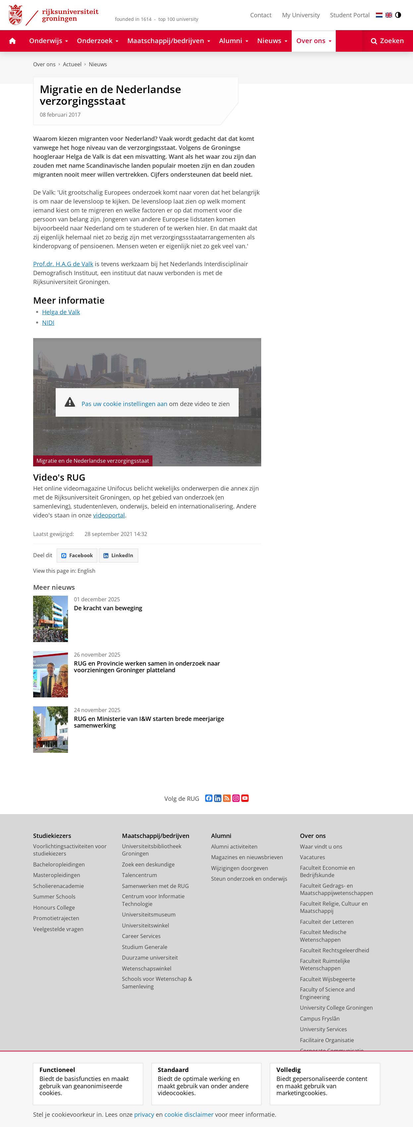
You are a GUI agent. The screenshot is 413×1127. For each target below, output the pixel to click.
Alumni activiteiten (234, 847)
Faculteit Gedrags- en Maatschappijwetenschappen (336, 889)
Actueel (72, 64)
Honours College (54, 908)
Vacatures (312, 857)
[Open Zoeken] (387, 41)
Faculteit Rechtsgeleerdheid (334, 950)
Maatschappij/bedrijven (155, 836)
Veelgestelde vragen (58, 929)
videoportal (109, 515)
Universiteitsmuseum (149, 915)
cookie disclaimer (188, 1114)
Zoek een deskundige (148, 864)
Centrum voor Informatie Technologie (153, 900)
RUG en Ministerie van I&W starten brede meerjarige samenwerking (149, 722)
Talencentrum (139, 875)
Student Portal (350, 15)
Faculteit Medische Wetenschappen (323, 936)
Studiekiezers (52, 836)
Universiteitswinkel (145, 925)
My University (301, 15)
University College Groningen (336, 1008)
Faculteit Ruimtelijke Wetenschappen (325, 965)
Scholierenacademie (58, 886)
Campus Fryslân (320, 1019)
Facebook (78, 556)
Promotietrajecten (56, 918)
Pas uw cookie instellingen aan (124, 404)
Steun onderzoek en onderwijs (249, 879)
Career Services (141, 936)
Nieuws (98, 64)
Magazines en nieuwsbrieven (247, 857)
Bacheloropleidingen (59, 864)
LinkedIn (121, 556)
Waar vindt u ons (321, 847)
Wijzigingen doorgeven (239, 868)
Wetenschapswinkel (146, 969)
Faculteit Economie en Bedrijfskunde (327, 871)
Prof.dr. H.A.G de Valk (63, 264)
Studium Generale (144, 947)
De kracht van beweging (108, 608)
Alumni (221, 836)
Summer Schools (54, 897)
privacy (144, 1114)
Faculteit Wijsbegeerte (327, 979)
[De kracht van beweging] (50, 619)
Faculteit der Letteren (327, 922)
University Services (323, 1029)
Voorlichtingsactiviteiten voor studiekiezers (70, 850)
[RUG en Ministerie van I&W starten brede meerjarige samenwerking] (50, 730)
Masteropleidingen (56, 875)
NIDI (48, 322)
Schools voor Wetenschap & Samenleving (157, 983)
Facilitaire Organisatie (327, 1040)
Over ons (44, 64)
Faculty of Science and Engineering (327, 993)
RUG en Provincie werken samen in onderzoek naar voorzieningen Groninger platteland (147, 667)
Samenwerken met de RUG (155, 886)
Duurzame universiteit (150, 958)
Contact (260, 15)
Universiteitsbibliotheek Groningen (151, 850)
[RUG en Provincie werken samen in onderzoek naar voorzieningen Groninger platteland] (50, 674)
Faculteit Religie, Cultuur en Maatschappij (334, 907)
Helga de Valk (61, 312)
